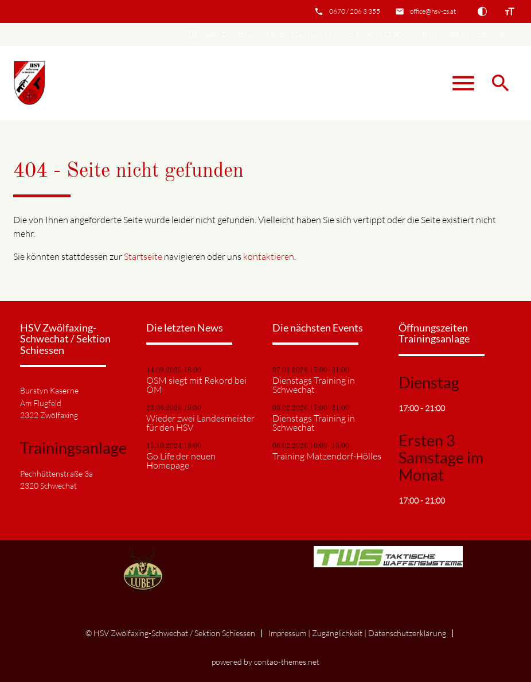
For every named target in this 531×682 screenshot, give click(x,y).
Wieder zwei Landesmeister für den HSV (200, 423)
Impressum (287, 633)
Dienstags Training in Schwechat (313, 385)
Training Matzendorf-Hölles (326, 456)
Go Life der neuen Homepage (181, 460)
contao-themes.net (286, 662)
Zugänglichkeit (337, 633)
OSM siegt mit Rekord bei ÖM (196, 385)
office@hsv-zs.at (433, 11)
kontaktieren (268, 256)
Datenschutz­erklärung (407, 633)
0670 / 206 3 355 (354, 11)
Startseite (143, 256)
